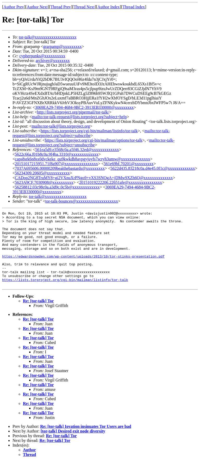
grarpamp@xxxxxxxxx (62, 46)
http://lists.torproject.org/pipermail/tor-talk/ (73, 112)
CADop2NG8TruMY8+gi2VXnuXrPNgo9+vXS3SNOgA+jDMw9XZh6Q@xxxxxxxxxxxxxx (94, 178)
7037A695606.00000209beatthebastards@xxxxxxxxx (60, 168)
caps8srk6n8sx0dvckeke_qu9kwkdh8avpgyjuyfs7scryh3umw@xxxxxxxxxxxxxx (82, 159)
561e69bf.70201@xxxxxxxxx (128, 163)
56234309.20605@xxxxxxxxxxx (42, 173)
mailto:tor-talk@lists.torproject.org (61, 126)
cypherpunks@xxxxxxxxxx (42, 56)
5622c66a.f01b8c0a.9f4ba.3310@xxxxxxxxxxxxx (56, 154)
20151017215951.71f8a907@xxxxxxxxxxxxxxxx (56, 163)
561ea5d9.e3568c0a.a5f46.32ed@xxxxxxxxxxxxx (77, 149)
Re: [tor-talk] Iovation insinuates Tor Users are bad (85, 441)
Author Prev (13, 7)
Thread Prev (61, 7)
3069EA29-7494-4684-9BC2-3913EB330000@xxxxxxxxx (84, 107)
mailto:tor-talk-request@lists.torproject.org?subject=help (79, 117)
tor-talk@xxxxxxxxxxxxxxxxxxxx (48, 37)
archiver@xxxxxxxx (53, 60)
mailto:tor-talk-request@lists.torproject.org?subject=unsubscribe (93, 142)
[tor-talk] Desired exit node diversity (73, 446)
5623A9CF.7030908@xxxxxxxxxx (44, 182)
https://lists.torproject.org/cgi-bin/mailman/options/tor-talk (93, 140)
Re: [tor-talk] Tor (38, 316)
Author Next (37, 7)
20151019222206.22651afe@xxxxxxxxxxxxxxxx (120, 182)
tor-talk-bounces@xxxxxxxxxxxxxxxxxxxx (81, 201)
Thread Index (134, 7)
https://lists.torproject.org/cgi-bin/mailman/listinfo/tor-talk (89, 131)
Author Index (108, 7)
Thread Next (84, 7)
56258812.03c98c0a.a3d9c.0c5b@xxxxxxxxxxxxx (57, 187)
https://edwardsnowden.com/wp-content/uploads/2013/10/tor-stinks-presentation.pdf (83, 265)
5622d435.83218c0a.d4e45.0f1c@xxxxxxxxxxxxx (152, 168)
